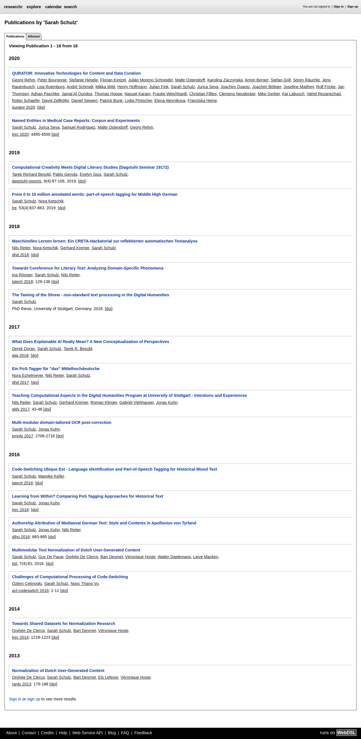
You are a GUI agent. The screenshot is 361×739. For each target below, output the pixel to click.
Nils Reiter (21, 248)
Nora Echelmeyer (27, 375)
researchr (13, 7)
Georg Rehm (23, 80)
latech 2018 (22, 281)
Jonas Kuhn (166, 402)
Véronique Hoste (140, 557)
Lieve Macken (205, 557)
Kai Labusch (293, 94)
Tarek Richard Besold (31, 174)
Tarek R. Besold (77, 348)
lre (14, 208)
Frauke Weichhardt (170, 94)
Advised (33, 36)
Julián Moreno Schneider (150, 80)
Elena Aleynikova (169, 100)
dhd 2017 (20, 382)
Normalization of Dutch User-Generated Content (58, 670)
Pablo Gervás (65, 174)
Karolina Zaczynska (225, 80)
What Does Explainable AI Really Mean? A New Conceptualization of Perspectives (90, 341)
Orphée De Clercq (81, 557)
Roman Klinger (104, 402)
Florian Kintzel (113, 80)
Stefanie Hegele (83, 80)
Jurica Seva (207, 86)
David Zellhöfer (55, 100)
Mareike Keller (51, 476)
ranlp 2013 (21, 684)
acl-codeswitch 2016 (30, 590)
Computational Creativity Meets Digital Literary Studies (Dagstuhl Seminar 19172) (90, 167)
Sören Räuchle (306, 80)
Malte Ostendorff (190, 80)
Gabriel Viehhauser (136, 402)
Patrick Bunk (111, 100)
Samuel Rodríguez (78, 127)
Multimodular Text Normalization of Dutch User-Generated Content (76, 550)
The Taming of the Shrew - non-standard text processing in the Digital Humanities (90, 295)
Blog (112, 733)
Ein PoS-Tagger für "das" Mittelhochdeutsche (56, 368)
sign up (33, 699)
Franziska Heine (202, 100)
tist (14, 563)
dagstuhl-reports (26, 181)
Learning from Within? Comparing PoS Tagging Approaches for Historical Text (87, 496)
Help (63, 733)
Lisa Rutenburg (51, 86)
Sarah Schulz (183, 86)
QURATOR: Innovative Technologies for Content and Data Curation (76, 73)
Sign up (352, 6)
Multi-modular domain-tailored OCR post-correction (61, 422)
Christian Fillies (203, 94)
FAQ (125, 733)
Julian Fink (159, 86)
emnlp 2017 (22, 436)
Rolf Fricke (326, 86)
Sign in (339, 6)
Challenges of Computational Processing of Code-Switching (70, 577)
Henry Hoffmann (132, 86)
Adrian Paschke (45, 94)
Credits (47, 733)
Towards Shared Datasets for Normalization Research (63, 623)
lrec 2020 (20, 134)
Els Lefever (108, 677)
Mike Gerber (269, 94)
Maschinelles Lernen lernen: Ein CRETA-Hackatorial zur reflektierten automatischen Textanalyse (104, 241)
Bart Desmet (111, 557)
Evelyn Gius (90, 174)
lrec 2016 (20, 509)
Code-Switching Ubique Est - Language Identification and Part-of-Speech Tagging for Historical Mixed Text (114, 469)
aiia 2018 (20, 355)
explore (34, 7)
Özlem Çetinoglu (27, 583)
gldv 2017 (20, 409)
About (11, 733)
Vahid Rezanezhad (324, 94)
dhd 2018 (20, 255)
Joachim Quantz (235, 86)
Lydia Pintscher (138, 100)
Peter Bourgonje (52, 80)
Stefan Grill (281, 80)
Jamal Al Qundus (76, 94)
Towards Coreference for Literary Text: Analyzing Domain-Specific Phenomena (87, 268)
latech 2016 (22, 483)
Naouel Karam (137, 94)
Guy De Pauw (50, 557)
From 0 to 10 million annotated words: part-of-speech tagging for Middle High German (94, 194)
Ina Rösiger (22, 275)
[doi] (41, 107)
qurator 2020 (23, 107)
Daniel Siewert (84, 100)
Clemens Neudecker (237, 94)
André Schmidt (80, 86)
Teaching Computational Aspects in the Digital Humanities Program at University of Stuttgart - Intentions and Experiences (129, 395)
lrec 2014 (20, 637)
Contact (29, 733)
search (70, 7)
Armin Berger (256, 80)
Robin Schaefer (25, 100)
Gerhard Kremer (74, 248)
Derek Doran (23, 348)
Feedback (143, 733)
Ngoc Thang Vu (84, 583)
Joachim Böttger (266, 86)
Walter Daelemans (174, 557)
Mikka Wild (105, 86)
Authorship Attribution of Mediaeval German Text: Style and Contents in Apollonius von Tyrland (104, 523)
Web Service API (87, 733)
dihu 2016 (21, 537)
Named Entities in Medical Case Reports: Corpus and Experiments (76, 120)
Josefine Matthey (298, 86)
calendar (53, 7)
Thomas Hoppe (108, 94)
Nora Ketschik (51, 201)
